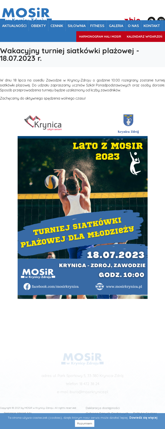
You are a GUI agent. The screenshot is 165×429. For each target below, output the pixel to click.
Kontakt (152, 25)
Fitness (97, 25)
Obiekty (38, 25)
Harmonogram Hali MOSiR (100, 36)
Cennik (56, 25)
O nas (133, 25)
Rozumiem (84, 423)
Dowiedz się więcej (143, 418)
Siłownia (77, 25)
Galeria (116, 25)
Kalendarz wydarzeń (144, 36)
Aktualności (14, 25)
